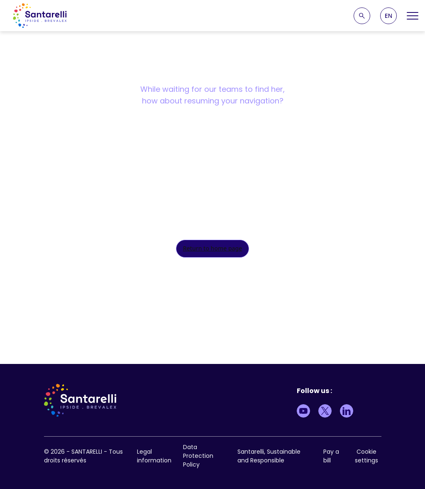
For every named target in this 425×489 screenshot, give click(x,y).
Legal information (154, 455)
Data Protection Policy (198, 456)
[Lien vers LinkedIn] (346, 411)
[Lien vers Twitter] (325, 411)
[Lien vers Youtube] (303, 411)
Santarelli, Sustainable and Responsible (268, 455)
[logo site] (40, 15)
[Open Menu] (412, 16)
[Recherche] (362, 15)
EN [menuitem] (389, 16)
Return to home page (212, 248)
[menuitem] (388, 16)
